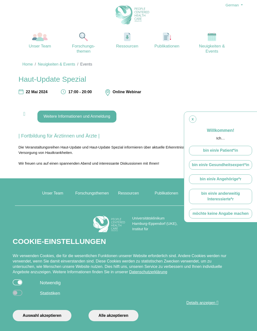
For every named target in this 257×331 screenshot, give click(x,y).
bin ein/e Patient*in (220, 155)
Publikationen (166, 40)
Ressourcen (127, 40)
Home (27, 64)
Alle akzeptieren (113, 315)
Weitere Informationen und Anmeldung (77, 116)
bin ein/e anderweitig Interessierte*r (220, 200)
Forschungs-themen (83, 43)
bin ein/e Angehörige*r (220, 183)
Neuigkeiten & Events (212, 43)
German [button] (232, 5)
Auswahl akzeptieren (42, 315)
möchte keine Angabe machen (220, 218)
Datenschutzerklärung (148, 272)
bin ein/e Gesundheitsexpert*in (220, 169)
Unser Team (40, 40)
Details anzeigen (202, 303)
